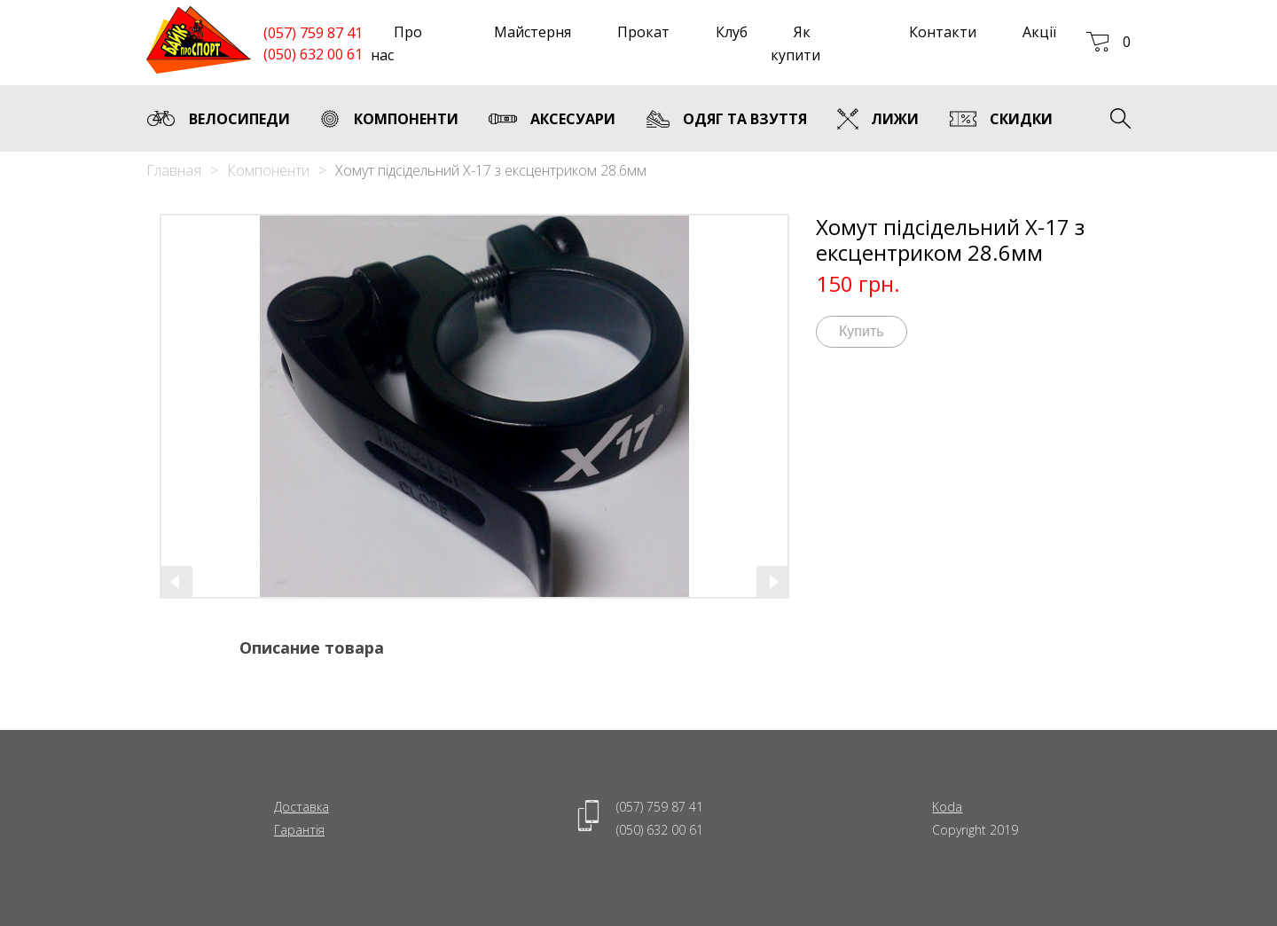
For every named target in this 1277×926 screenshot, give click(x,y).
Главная (173, 170)
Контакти (942, 32)
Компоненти (268, 170)
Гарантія (299, 829)
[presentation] (176, 582)
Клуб (732, 32)
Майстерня (532, 32)
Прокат (643, 32)
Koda (947, 806)
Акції (1039, 32)
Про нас (396, 43)
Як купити (795, 43)
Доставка (301, 806)
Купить (861, 331)
